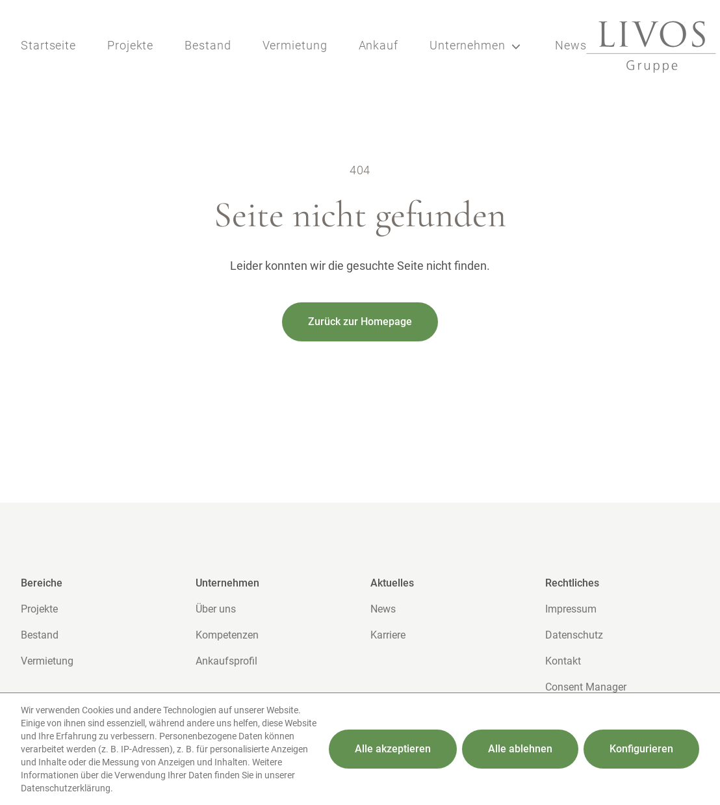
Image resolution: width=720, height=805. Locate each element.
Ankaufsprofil (226, 661)
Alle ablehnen (520, 749)
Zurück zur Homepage (360, 321)
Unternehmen (477, 46)
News (571, 45)
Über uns (216, 609)
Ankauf (378, 45)
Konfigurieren (641, 749)
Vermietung (295, 45)
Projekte (130, 45)
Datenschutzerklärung (65, 788)
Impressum (571, 609)
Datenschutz (574, 635)
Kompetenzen (227, 635)
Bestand (208, 45)
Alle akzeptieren (393, 749)
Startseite (48, 45)
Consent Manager (585, 687)
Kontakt (563, 661)
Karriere (387, 635)
